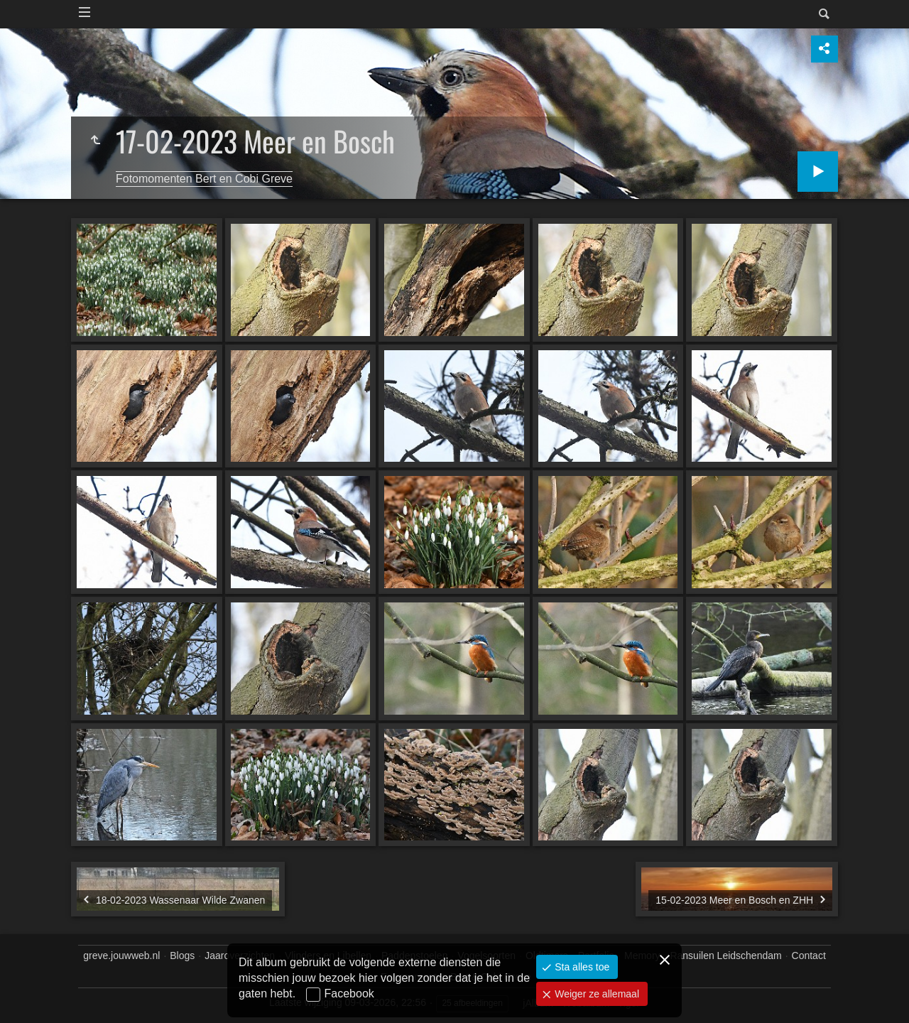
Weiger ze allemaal (595, 994)
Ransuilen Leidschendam (725, 955)
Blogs (182, 955)
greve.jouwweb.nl (121, 955)
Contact (809, 955)
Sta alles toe (580, 967)
